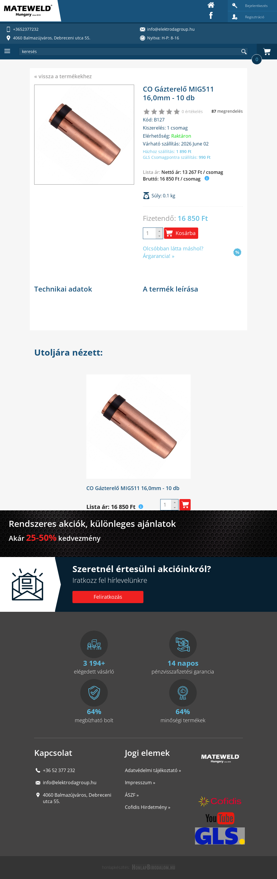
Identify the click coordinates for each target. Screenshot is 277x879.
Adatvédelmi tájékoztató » (153, 770)
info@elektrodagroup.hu (69, 782)
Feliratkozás (108, 596)
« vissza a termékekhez (63, 76)
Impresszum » (140, 782)
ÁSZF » (132, 795)
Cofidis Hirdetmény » (147, 807)
